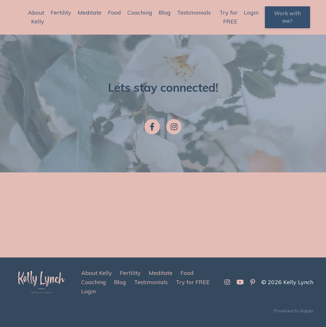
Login (251, 12)
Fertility (61, 12)
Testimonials (194, 12)
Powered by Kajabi (293, 311)
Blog (165, 12)
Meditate (90, 12)
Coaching (139, 12)
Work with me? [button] (287, 17)
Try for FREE (228, 17)
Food (114, 12)
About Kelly (36, 17)
